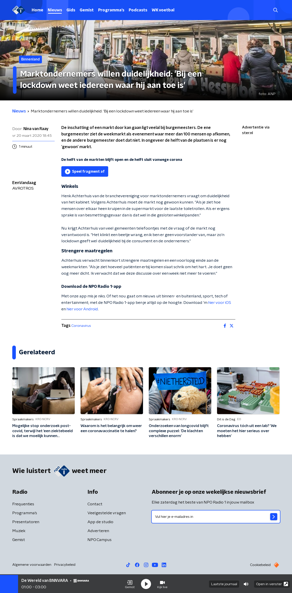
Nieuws (55, 10)
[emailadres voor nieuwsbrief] (216, 516)
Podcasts (138, 10)
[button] (130, 583)
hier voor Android (82, 309)
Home (37, 10)
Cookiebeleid (260, 565)
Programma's (111, 10)
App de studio (100, 522)
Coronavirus (81, 326)
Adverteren (98, 531)
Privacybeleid (64, 564)
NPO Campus (99, 540)
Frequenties (23, 504)
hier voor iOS (219, 303)
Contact (94, 504)
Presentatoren (25, 522)
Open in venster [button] (272, 583)
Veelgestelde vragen (106, 513)
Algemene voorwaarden (31, 564)
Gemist (87, 10)
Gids (70, 10)
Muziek (18, 531)
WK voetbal (163, 10)
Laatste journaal (224, 583)
